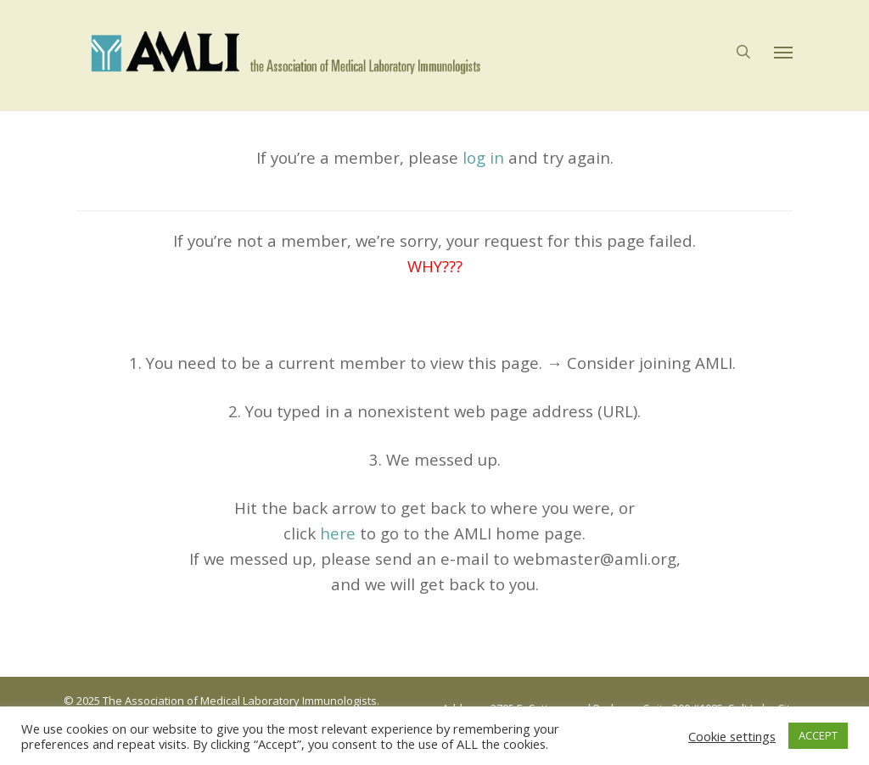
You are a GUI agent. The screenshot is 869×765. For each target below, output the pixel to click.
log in (483, 157)
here (338, 533)
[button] (783, 55)
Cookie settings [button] (732, 736)
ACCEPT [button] (818, 735)
